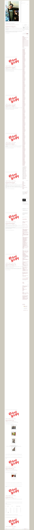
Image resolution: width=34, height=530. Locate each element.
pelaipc (23, 292)
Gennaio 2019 (23, 118)
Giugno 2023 (23, 146)
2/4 (27, 292)
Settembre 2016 (23, 103)
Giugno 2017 (23, 108)
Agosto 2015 (23, 96)
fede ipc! (23, 288)
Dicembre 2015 (23, 98)
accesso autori (23, 304)
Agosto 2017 (23, 109)
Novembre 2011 (23, 72)
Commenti (9, 142)
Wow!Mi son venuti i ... (24, 174)
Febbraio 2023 (23, 144)
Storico (9, 23)
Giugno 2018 (23, 114)
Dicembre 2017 (23, 111)
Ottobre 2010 (23, 65)
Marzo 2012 (23, 74)
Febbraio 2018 (23, 112)
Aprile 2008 (23, 49)
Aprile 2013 (23, 81)
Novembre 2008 (23, 53)
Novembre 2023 (23, 149)
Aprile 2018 (23, 113)
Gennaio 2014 (23, 86)
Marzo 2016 (23, 100)
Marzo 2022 (23, 138)
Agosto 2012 (23, 77)
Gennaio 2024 (23, 150)
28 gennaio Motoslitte (24, 238)
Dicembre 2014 (23, 92)
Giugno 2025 (23, 159)
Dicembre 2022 (23, 143)
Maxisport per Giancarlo (24, 296)
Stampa (14, 142)
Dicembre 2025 (23, 162)
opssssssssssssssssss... (24, 168)
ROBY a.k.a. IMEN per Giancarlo (25, 293)
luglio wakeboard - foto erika (25, 272)
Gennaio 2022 (23, 137)
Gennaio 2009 (23, 54)
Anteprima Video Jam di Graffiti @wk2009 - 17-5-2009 (10, 264)
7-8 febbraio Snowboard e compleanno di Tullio (24, 239)
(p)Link (6, 142)
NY (22, 186)
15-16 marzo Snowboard (24, 230)
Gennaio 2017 (23, 105)
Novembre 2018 (23, 117)
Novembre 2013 (23, 85)
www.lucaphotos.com (12, 445)
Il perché (23, 282)
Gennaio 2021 (23, 131)
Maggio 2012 (23, 75)
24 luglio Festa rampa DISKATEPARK (24, 254)
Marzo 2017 (23, 106)
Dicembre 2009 (23, 60)
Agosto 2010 (23, 64)
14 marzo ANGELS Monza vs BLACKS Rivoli (25, 242)
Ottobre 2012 (23, 78)
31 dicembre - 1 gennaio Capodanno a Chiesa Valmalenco (25, 237)
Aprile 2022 (23, 139)
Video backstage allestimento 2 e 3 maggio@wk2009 (10, 105)
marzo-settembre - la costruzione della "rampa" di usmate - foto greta (25, 235)
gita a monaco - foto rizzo (24, 224)
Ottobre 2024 (23, 155)
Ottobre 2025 (23, 161)
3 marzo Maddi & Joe (24, 240)
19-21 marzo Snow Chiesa (24, 243)
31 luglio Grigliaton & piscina (25, 255)
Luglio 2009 (23, 57)
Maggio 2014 (23, 88)
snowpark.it (23, 297)
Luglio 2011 (23, 70)
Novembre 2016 (23, 104)
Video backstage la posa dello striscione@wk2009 (10, 182)
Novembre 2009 (23, 59)
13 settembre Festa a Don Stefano (25, 232)
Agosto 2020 (23, 128)
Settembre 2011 (23, 71)
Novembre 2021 (23, 136)
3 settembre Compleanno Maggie (25, 256)
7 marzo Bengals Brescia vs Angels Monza (24, 241)
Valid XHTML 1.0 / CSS (25, 310)
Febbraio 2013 (23, 80)
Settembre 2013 (23, 84)
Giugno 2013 (23, 82)
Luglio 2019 (23, 121)
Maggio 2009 (23, 56)
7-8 (23, 250)
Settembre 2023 (23, 148)
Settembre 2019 (23, 122)
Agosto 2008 (23, 51)
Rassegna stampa (24, 39)
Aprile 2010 (23, 62)
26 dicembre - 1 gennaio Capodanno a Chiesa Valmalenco (25, 229)
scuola (23, 188)
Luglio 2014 (23, 89)
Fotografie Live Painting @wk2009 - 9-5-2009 (9, 468)
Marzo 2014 (23, 87)
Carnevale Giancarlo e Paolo (25, 227)
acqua (23, 182)
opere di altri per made (24, 187)
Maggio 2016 (23, 101)
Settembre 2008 (23, 52)
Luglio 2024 (23, 153)
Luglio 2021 (23, 134)
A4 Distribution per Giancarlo (25, 298)
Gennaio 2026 (23, 163)
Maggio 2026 (23, 165)
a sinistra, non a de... (24, 169)
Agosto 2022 (23, 141)
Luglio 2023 (23, 147)
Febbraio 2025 (23, 157)
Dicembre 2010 (23, 66)
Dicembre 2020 (23, 130)
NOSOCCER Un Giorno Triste (25, 295)
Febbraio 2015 (23, 93)
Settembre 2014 (23, 90)
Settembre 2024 (23, 154)
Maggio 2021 (23, 133)
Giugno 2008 (23, 50)
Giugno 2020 (23, 127)
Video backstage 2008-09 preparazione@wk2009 (10, 223)
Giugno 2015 (23, 95)
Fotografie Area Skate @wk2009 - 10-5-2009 (9, 420)
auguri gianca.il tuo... (24, 178)
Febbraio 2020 (23, 125)
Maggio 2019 (23, 120)
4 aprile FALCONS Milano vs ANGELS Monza (25, 244)
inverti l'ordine (13, 23)
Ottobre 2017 (23, 110)
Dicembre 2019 (23, 124)
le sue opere (23, 38)
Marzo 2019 (23, 119)
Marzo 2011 (23, 68)
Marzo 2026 (23, 164)
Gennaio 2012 (23, 73)
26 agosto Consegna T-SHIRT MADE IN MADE (25, 275)
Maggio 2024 (23, 152)
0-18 (22, 181)
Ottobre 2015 (23, 97)
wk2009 (13, 68)
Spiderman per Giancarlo (24, 299)
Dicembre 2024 (23, 156)
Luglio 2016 (23, 102)
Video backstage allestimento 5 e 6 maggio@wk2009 (10, 67)
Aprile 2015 (23, 94)
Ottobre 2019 (23, 123)
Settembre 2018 (23, 116)
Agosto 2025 (23, 160)
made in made (23, 185)
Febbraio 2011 (23, 67)
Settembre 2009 (23, 58)
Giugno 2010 (23, 63)
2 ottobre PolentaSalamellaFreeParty (24, 258)
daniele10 (7, 68)
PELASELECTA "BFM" (24, 286)
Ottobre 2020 (23, 129)
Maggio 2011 (23, 69)
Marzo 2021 (23, 132)
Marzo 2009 (23, 55)
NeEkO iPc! (23, 289)
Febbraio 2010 (23, 61)
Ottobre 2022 (23, 142)
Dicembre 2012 (23, 79)
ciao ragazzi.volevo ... (24, 173)
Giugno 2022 (23, 140)
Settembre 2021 (23, 135)
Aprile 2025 (23, 158)
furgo (22, 184)
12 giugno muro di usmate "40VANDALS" (24, 268)
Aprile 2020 (23, 126)
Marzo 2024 (23, 151)
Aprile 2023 (23, 145)
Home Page (7, 23)
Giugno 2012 (23, 76)
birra (22, 183)
